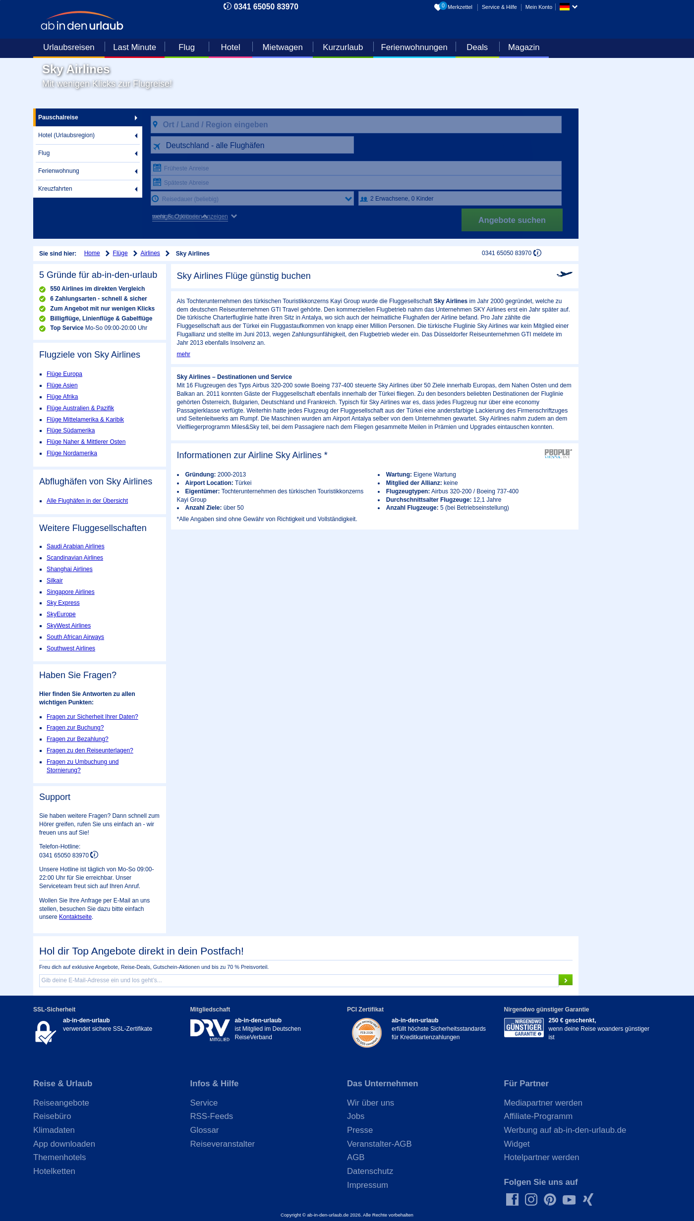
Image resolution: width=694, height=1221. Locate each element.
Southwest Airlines (71, 648)
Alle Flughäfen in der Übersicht (87, 500)
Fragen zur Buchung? (75, 727)
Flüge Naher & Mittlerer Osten (86, 441)
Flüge (120, 253)
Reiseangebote (61, 1103)
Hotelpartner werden (541, 1157)
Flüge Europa (64, 374)
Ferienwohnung (58, 170)
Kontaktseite (75, 916)
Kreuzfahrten (55, 188)
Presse (360, 1130)
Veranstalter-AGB (379, 1144)
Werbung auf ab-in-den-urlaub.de (565, 1130)
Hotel (230, 47)
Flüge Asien (62, 385)
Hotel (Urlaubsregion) (66, 135)
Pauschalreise (58, 117)
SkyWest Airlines (69, 625)
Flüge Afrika (62, 396)
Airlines (150, 253)
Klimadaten (54, 1130)
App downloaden (64, 1144)
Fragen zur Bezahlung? (78, 739)
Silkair (55, 580)
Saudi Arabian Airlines (76, 546)
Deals (477, 47)
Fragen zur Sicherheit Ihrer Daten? (92, 716)
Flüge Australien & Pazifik (80, 408)
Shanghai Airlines (70, 569)
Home (92, 253)
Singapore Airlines (71, 591)
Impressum (367, 1185)
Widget (517, 1144)
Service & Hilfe (499, 7)
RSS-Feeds (211, 1116)
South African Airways (75, 637)
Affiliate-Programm (538, 1116)
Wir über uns (370, 1103)
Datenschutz (370, 1171)
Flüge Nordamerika (72, 453)
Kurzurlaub (343, 47)
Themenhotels (59, 1157)
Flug (186, 47)
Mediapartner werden (543, 1103)
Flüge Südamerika (71, 430)
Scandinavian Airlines (75, 557)
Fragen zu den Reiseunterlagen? (90, 750)
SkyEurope (61, 614)
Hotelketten (54, 1171)
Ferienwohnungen (414, 47)
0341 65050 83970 (266, 6)
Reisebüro (52, 1116)
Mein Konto (539, 7)
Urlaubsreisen (69, 47)
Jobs (355, 1116)
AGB (355, 1157)
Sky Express (63, 602)
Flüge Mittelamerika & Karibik (85, 419)
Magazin (523, 47)
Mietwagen (283, 47)
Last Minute (134, 47)
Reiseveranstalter (222, 1144)
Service (204, 1103)
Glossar (204, 1130)
